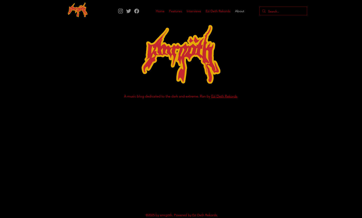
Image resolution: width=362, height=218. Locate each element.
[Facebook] (136, 11)
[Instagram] (120, 11)
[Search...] (282, 11)
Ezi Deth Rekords (224, 96)
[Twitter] (128, 11)
